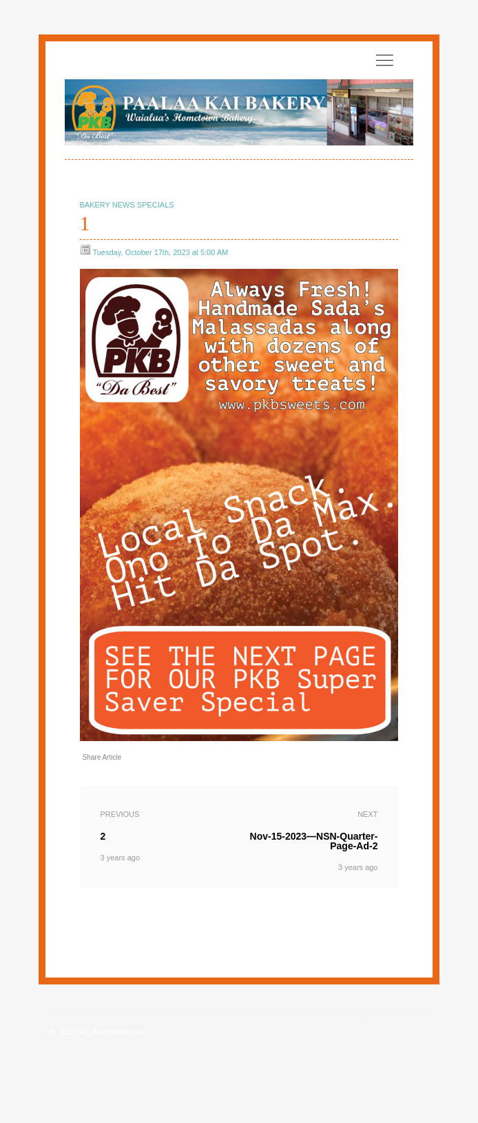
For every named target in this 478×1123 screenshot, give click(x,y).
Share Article (102, 757)
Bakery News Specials (127, 205)
